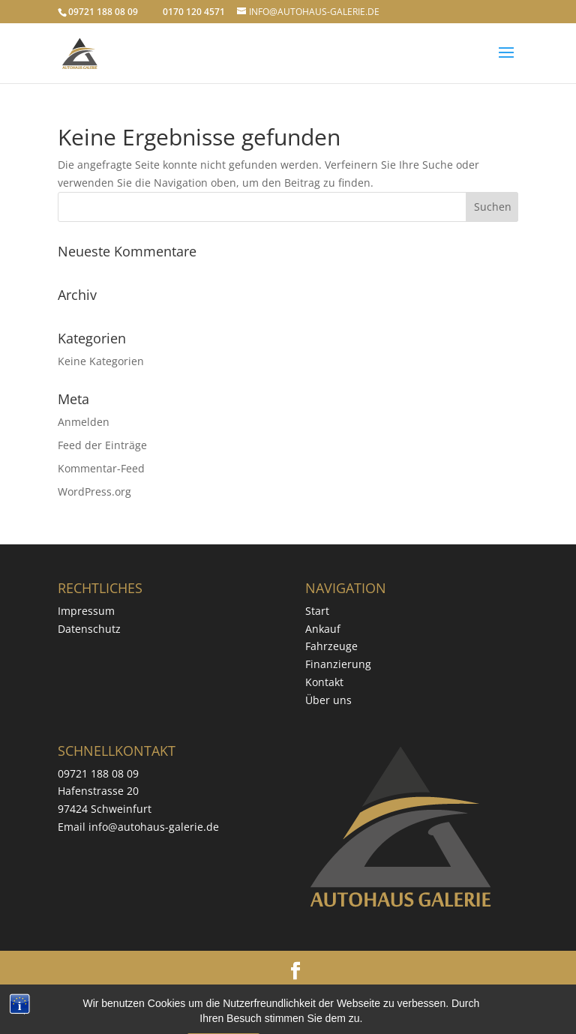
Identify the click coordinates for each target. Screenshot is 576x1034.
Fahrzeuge (331, 646)
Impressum (86, 611)
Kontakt (324, 682)
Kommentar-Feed (101, 468)
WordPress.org (94, 491)
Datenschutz (89, 629)
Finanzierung (338, 664)
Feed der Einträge (102, 445)
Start (317, 611)
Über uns (328, 700)
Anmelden (84, 422)
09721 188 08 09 (98, 773)
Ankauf (322, 629)
